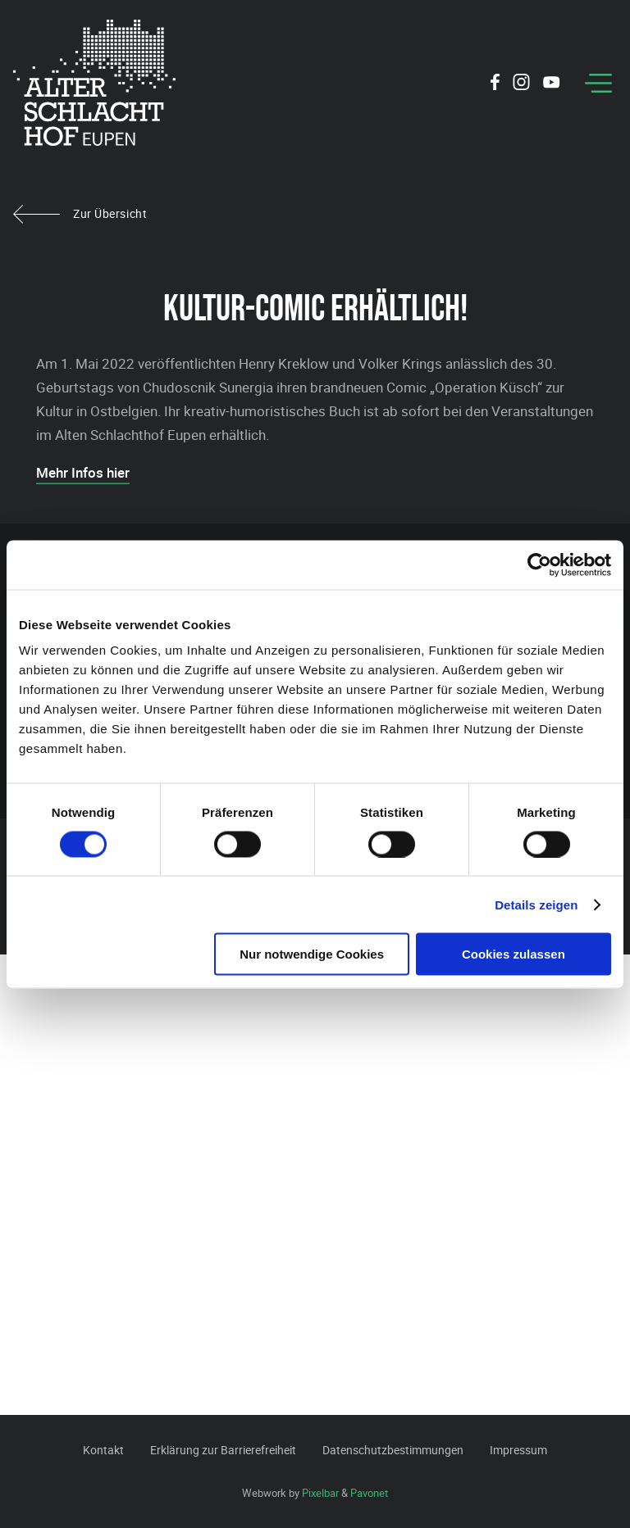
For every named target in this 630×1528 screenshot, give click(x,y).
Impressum (518, 1450)
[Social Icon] (495, 84)
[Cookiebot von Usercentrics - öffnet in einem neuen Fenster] (539, 564)
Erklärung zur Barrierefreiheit (223, 1450)
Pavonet (369, 1492)
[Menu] (598, 83)
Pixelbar (320, 1492)
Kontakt (103, 1450)
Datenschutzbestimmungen (392, 1450)
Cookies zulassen (513, 954)
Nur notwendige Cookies (312, 954)
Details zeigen (536, 904)
